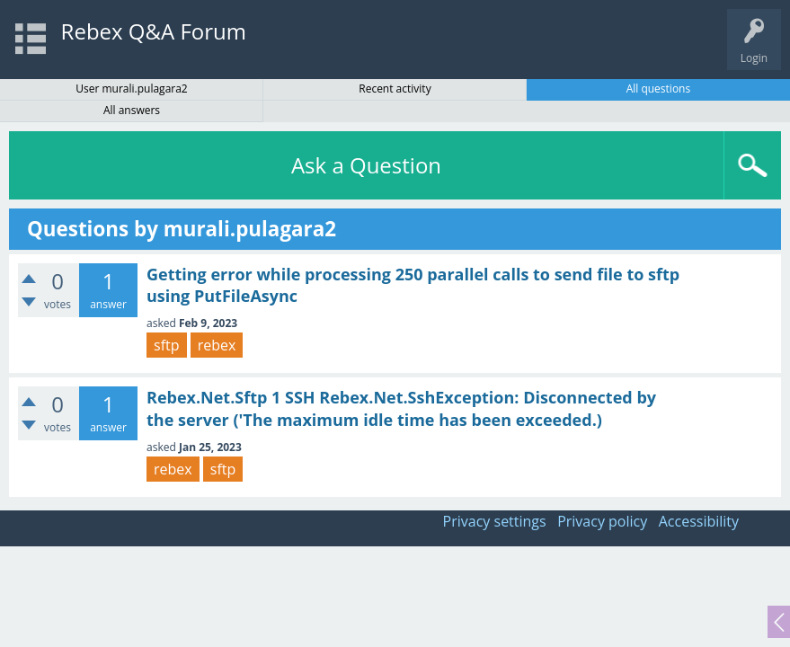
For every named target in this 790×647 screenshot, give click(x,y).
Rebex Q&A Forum (153, 31)
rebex (217, 345)
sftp (167, 345)
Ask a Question (366, 165)
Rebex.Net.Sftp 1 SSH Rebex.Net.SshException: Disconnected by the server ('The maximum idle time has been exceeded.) (401, 408)
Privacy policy (602, 521)
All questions (658, 88)
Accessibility (699, 521)
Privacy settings (494, 521)
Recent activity (395, 88)
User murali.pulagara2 (131, 88)
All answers (131, 110)
